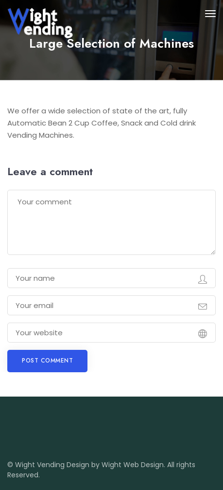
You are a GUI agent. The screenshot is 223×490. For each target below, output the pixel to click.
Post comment (47, 360)
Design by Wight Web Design (115, 465)
